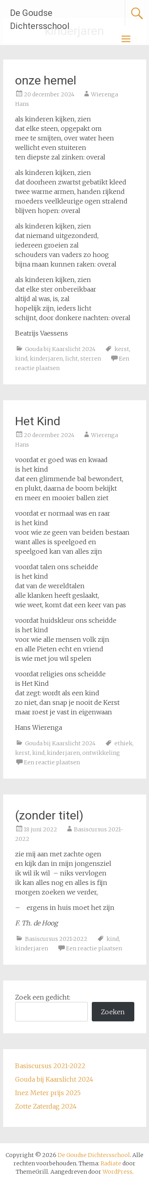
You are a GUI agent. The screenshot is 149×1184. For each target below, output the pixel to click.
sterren (90, 358)
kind (21, 358)
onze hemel (45, 80)
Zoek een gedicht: (42, 997)
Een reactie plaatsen (52, 762)
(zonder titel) (49, 815)
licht (71, 358)
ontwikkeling (101, 752)
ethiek (123, 743)
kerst (121, 349)
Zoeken (113, 1012)
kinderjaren (46, 358)
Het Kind (37, 421)
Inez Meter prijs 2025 (48, 1093)
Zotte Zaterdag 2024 (46, 1106)
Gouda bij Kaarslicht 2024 (60, 349)
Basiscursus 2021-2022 (56, 938)
